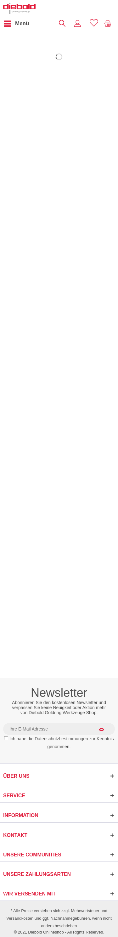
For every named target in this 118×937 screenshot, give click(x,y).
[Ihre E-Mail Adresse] (59, 729)
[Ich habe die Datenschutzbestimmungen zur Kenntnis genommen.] (6, 738)
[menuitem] (16, 23)
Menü (16, 22)
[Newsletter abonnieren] (105, 729)
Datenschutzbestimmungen (61, 738)
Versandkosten (19, 918)
